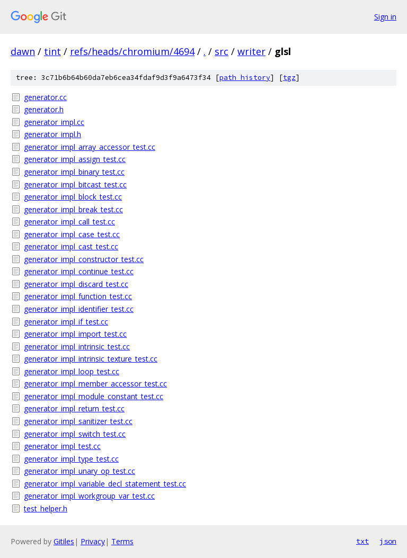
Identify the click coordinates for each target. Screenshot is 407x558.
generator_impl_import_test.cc (75, 334)
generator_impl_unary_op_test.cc (79, 471)
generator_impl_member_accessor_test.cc (95, 384)
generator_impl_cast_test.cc (71, 246)
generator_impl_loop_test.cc (71, 371)
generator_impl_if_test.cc (66, 322)
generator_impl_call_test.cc (69, 222)
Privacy (93, 541)
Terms (122, 541)
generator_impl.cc (54, 122)
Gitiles (64, 541)
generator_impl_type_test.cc (71, 459)
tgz (289, 77)
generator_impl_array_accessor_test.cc (89, 147)
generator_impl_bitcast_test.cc (75, 184)
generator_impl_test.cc (62, 446)
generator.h (44, 109)
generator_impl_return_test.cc (74, 408)
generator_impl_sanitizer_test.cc (78, 421)
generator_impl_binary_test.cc (74, 172)
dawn (23, 51)
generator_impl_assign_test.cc (75, 159)
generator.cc (45, 97)
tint (52, 51)
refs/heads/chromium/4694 (132, 51)
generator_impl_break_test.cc (73, 209)
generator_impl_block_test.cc (73, 197)
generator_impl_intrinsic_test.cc (77, 346)
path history (244, 77)
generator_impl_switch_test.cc (75, 434)
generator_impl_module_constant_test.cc (93, 396)
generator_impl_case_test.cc (72, 234)
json (387, 541)
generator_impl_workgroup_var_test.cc (89, 496)
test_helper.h (45, 508)
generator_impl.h (52, 134)
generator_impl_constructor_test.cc (84, 259)
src (221, 51)
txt (362, 541)
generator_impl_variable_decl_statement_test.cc (105, 484)
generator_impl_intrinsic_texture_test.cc (90, 359)
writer (251, 51)
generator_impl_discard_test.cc (76, 284)
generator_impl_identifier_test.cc (79, 309)
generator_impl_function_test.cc (78, 296)
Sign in (385, 17)
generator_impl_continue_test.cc (79, 271)
